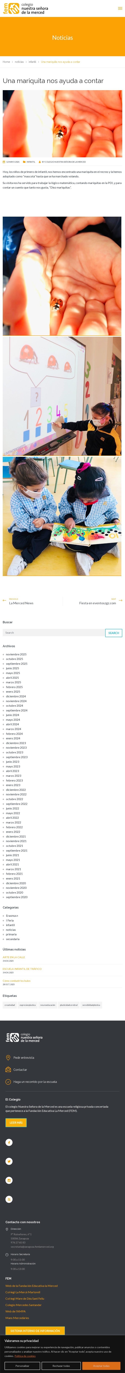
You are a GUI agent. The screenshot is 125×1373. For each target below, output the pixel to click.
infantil (31, 162)
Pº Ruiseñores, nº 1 (21, 1234)
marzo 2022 (13, 822)
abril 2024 (12, 724)
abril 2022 (12, 817)
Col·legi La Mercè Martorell (22, 1292)
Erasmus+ (12, 915)
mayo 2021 (13, 859)
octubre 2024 (14, 705)
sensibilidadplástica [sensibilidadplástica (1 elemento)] (91, 1005)
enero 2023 (13, 785)
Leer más (16, 1122)
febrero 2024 (14, 733)
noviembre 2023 (16, 747)
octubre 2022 (14, 799)
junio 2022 (12, 808)
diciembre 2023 (16, 743)
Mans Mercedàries (17, 1318)
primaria (11, 934)
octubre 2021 (14, 845)
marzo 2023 (13, 775)
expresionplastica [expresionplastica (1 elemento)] (28, 1005)
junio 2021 (12, 855)
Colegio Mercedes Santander (23, 1305)
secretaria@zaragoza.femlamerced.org (32, 1246)
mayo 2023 (13, 766)
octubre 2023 (14, 752)
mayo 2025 (13, 673)
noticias (11, 929)
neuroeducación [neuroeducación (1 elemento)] (47, 1005)
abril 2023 (12, 771)
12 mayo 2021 (12, 162)
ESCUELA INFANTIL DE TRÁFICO (22, 968)
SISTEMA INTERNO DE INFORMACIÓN (35, 1330)
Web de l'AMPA (15, 1311)
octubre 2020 (14, 892)
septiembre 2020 (16, 897)
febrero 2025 (14, 687)
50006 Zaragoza (20, 1238)
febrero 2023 (14, 780)
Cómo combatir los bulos (17, 980)
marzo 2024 (13, 729)
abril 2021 (12, 864)
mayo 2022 (13, 813)
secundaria (12, 939)
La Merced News (21, 603)
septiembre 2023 (16, 757)
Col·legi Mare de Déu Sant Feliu (24, 1298)
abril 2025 (12, 677)
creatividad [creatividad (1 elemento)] (10, 1005)
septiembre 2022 (16, 803)
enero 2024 (13, 738)
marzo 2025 (13, 682)
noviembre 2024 (16, 701)
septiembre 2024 (16, 710)
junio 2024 (12, 715)
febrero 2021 (14, 873)
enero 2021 (13, 878)
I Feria (10, 920)
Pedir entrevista (23, 1057)
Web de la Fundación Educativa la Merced (31, 1285)
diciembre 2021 (16, 836)
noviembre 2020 (16, 887)
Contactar (20, 1069)
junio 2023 (12, 761)
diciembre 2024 (16, 696)
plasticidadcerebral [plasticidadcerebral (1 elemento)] (69, 1005)
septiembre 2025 (16, 663)
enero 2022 (13, 831)
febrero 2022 (14, 827)
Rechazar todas (61, 1365)
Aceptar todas (101, 1365)
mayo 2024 (13, 719)
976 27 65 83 (18, 1242)
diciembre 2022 (16, 789)
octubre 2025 (14, 658)
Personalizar (22, 1365)
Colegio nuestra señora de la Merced (65, 162)
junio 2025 (12, 668)
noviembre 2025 (16, 654)
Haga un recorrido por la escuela (35, 1082)
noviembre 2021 (16, 841)
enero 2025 (13, 691)
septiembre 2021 (16, 850)
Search (113, 633)
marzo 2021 (13, 869)
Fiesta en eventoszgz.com (97, 603)
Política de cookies (25, 1355)
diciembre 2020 (16, 883)
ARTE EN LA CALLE (14, 957)
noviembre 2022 (16, 794)
